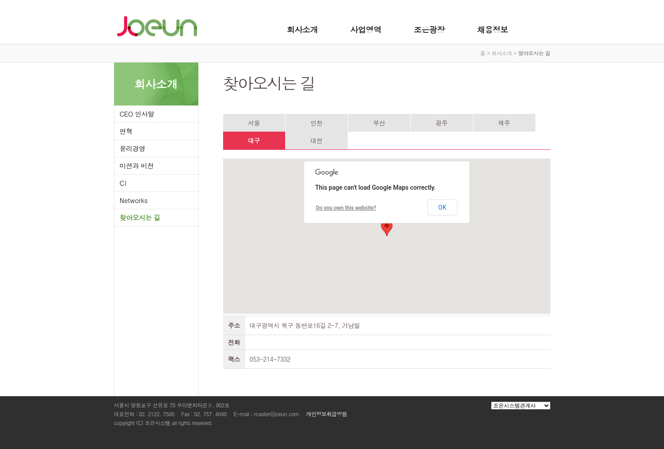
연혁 (126, 131)
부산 (379, 122)
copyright (124, 422)
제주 (504, 122)
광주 (442, 122)
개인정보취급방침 (326, 414)
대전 (316, 140)
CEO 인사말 (137, 113)
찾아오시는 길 (140, 217)
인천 (316, 122)
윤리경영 (132, 148)
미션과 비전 (137, 165)
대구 (254, 140)
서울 (254, 122)
